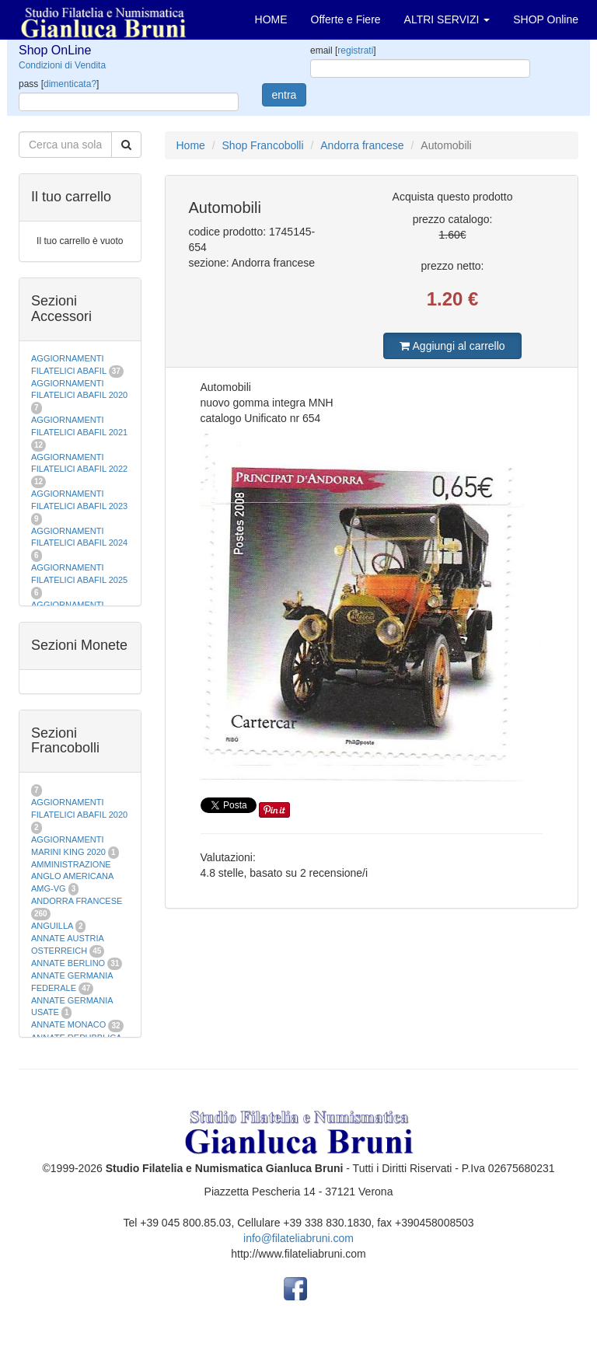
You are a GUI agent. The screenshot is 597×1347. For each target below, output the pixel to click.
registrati (355, 50)
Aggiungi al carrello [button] (452, 346)
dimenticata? (70, 84)
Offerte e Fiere (346, 19)
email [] (343, 50)
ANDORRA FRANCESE (76, 901)
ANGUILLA (52, 925)
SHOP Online (545, 19)
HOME (271, 19)
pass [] (59, 84)
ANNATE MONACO (68, 1024)
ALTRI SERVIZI (447, 19)
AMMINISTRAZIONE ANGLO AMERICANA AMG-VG (72, 876)
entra (284, 95)
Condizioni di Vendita (62, 65)
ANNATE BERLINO (68, 963)
